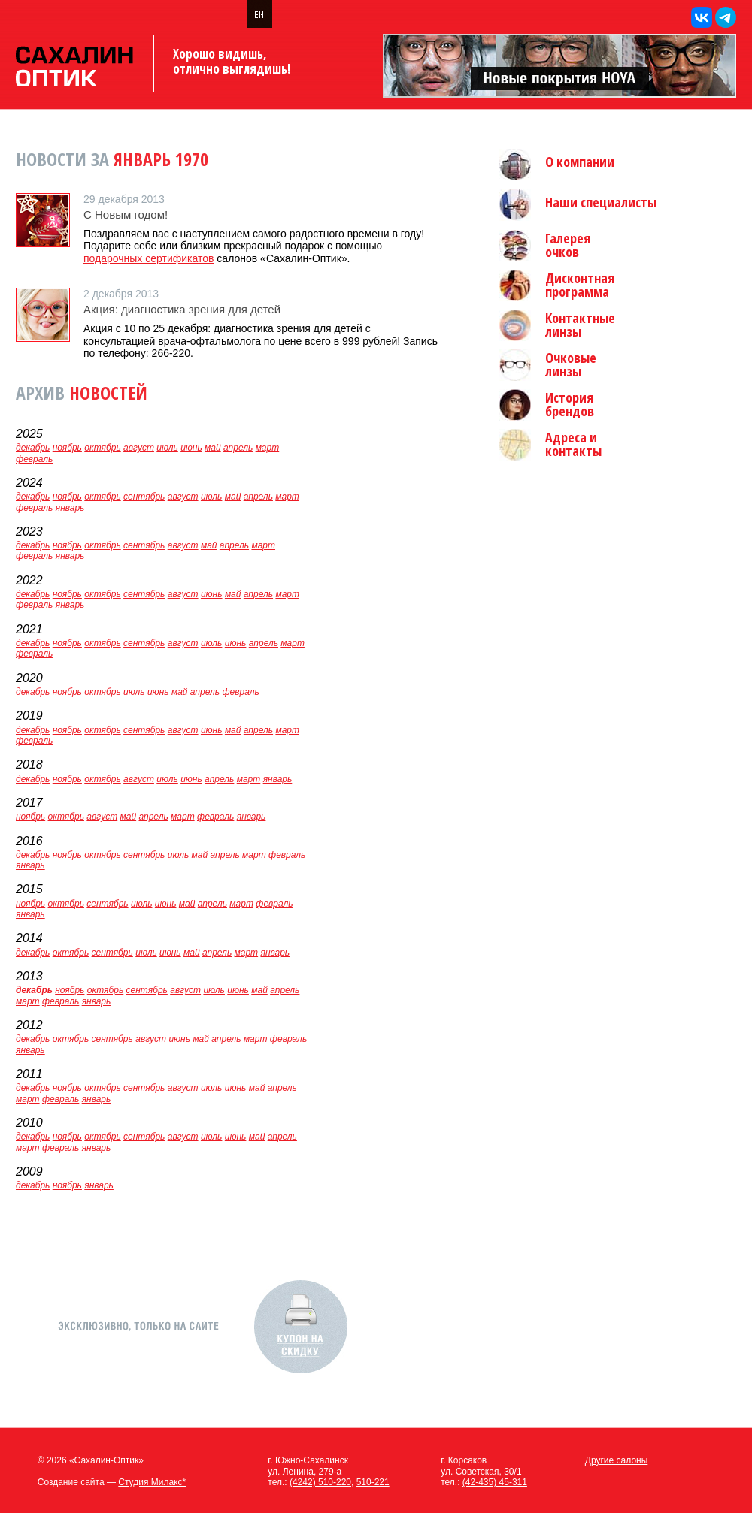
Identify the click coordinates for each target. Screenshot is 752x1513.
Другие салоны (616, 1460)
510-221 (373, 1482)
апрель (238, 447)
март (268, 447)
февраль (34, 459)
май (213, 447)
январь (70, 508)
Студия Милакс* (152, 1482)
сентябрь (144, 496)
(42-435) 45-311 (494, 1482)
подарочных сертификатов (148, 258)
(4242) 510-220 (320, 1482)
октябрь (102, 447)
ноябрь (67, 447)
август (138, 447)
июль (167, 447)
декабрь (33, 447)
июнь (191, 447)
